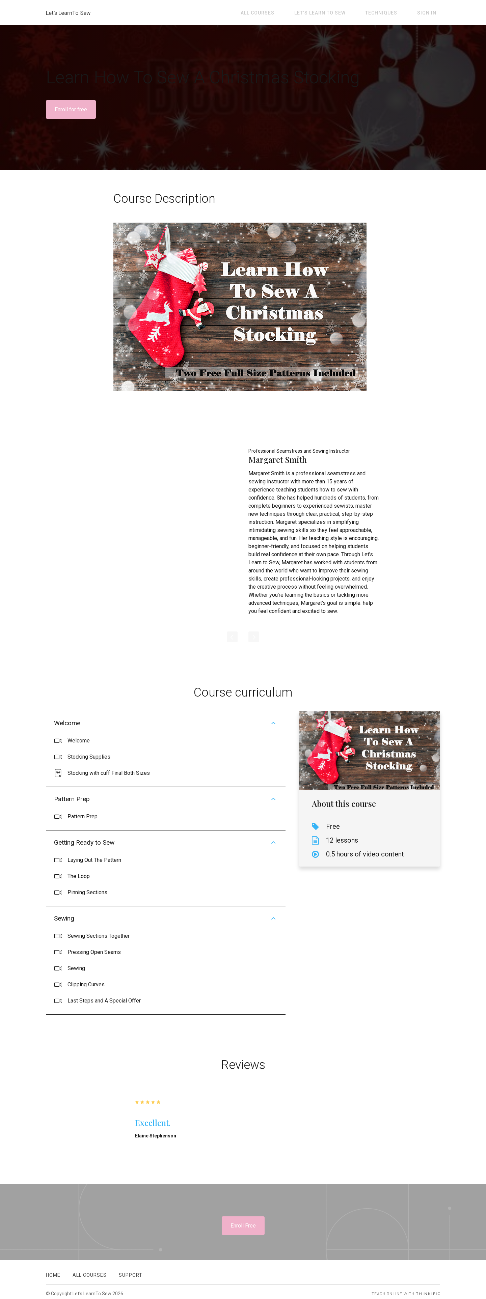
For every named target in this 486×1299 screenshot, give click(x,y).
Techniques (393, 13)
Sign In (430, 13)
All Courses (284, 13)
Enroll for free (71, 109)
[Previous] (232, 636)
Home (53, 1271)
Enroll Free (243, 1225)
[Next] (253, 636)
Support (130, 1271)
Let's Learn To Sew (338, 13)
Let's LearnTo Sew (70, 12)
